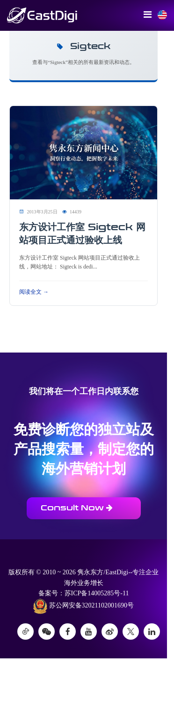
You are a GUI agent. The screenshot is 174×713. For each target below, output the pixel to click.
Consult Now (77, 507)
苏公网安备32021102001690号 (83, 606)
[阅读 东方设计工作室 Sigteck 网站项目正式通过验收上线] (83, 152)
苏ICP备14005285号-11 (97, 593)
